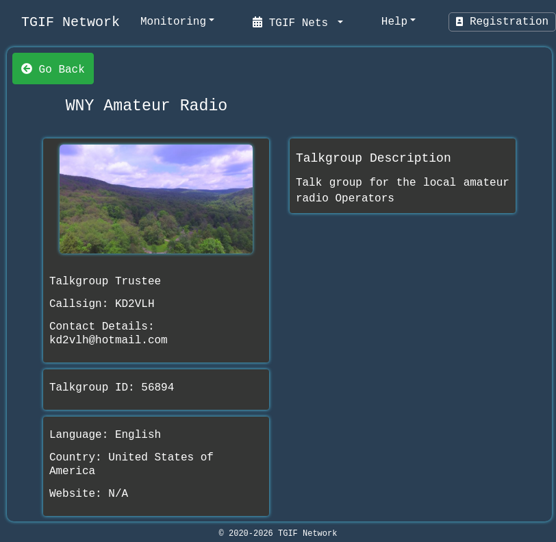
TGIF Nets (294, 22)
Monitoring (173, 22)
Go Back (53, 68)
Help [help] (394, 22)
